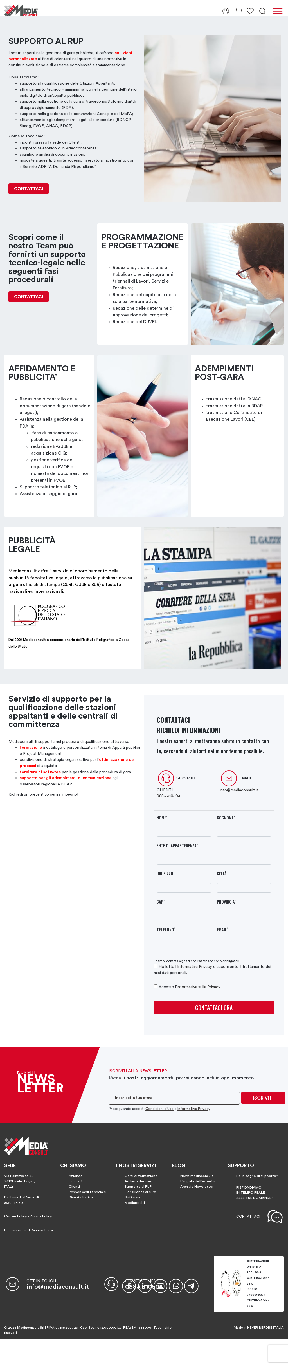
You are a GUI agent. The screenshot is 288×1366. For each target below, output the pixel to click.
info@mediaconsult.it (239, 790)
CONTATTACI (28, 189)
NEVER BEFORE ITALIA (265, 1327)
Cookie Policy (15, 1216)
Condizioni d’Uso (159, 1109)
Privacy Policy (41, 1216)
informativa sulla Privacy (198, 987)
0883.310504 (168, 796)
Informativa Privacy (194, 966)
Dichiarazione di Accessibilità (28, 1230)
